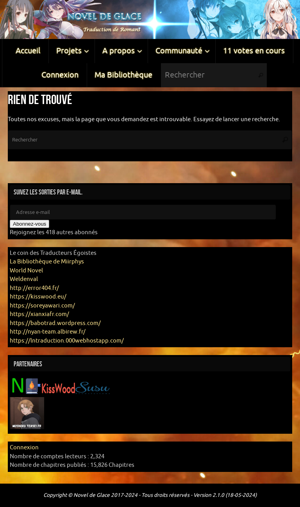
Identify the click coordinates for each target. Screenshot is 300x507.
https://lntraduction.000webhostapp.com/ (67, 340)
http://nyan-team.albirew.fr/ (48, 332)
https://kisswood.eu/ (38, 296)
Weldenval (24, 279)
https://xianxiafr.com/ (39, 314)
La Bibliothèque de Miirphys (47, 261)
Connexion (24, 447)
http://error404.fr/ (34, 288)
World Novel (26, 270)
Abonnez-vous (29, 224)
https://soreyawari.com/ (42, 305)
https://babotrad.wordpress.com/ (55, 323)
